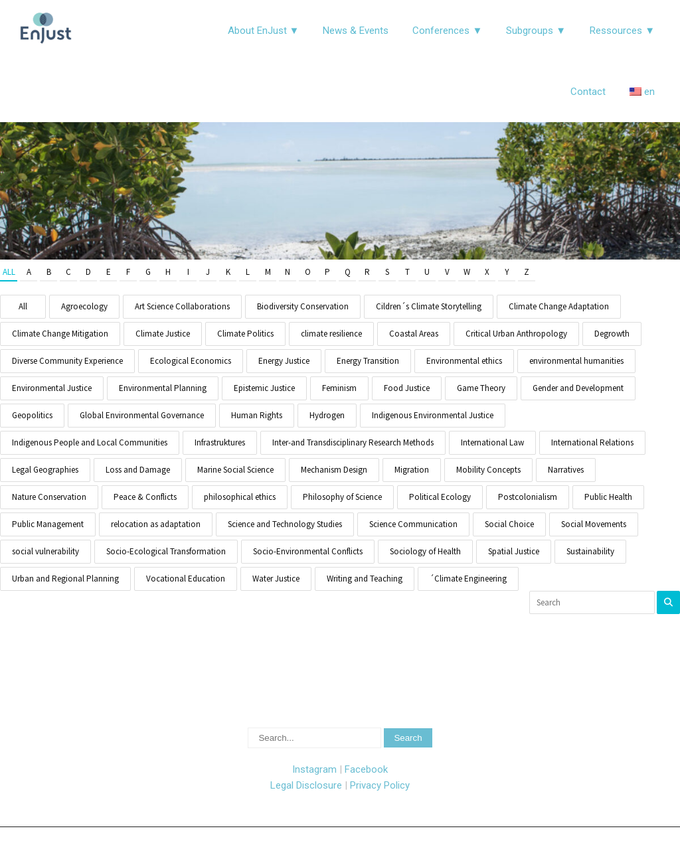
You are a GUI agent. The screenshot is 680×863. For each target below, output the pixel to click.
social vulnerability (45, 551)
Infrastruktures (220, 442)
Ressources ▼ (622, 31)
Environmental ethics (464, 360)
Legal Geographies (45, 469)
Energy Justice (283, 360)
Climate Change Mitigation (60, 333)
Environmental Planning (163, 388)
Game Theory (481, 388)
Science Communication (413, 524)
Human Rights (256, 415)
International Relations (592, 442)
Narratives (566, 469)
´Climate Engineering (468, 578)
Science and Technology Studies (285, 524)
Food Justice (407, 388)
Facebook (366, 769)
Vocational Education (185, 578)
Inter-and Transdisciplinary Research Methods (353, 442)
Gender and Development (578, 388)
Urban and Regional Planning (65, 578)
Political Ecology (440, 497)
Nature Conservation (49, 497)
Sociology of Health (425, 551)
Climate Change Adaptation (559, 306)
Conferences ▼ (447, 31)
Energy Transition (368, 360)
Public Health (608, 497)
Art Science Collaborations (182, 306)
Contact (588, 92)
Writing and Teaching (364, 578)
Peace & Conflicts (145, 497)
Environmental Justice (52, 388)
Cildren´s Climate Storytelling (428, 306)
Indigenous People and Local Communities (89, 442)
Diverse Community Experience (67, 360)
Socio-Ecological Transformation (166, 551)
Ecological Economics (190, 360)
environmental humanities (576, 360)
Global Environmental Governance (142, 415)
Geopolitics (32, 415)
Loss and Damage (138, 469)
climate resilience (331, 333)
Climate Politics (245, 333)
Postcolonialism (527, 497)
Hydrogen (327, 415)
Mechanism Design (334, 469)
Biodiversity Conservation (303, 306)
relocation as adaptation (156, 524)
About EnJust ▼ (263, 31)
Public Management (48, 524)
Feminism (339, 388)
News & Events (355, 31)
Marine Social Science (235, 469)
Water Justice (275, 578)
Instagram (314, 769)
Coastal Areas (413, 333)
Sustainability (590, 551)
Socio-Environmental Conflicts (308, 551)
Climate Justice (162, 333)
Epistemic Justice (264, 388)
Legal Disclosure (306, 785)
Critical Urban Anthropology (516, 333)
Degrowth (612, 333)
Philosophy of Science (342, 497)
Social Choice (509, 524)
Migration (411, 469)
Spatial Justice (513, 551)
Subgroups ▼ (536, 31)
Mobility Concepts (488, 469)
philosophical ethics (240, 497)
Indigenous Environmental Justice (432, 415)
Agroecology (84, 306)
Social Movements (593, 524)
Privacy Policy (380, 785)
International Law (492, 442)
